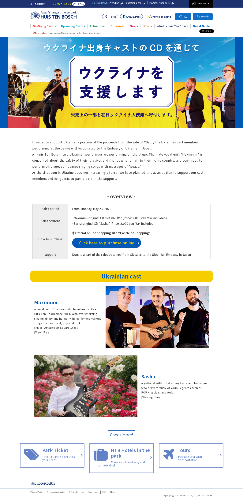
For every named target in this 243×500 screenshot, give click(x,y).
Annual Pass (133, 16)
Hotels (147, 26)
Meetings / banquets (159, 2)
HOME (34, 33)
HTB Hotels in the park (121, 458)
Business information (56, 492)
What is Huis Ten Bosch (172, 26)
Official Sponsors (76, 492)
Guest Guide (201, 26)
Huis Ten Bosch (43, 483)
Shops (133, 26)
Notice (44, 33)
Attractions (98, 26)
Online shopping (161, 16)
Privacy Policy (36, 492)
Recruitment (93, 492)
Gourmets (117, 26)
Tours (191, 455)
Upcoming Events (73, 26)
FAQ (185, 16)
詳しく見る (78, 3)
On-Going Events (44, 26)
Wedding (114, 2)
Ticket (112, 16)
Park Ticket (52, 455)
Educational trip (133, 2)
